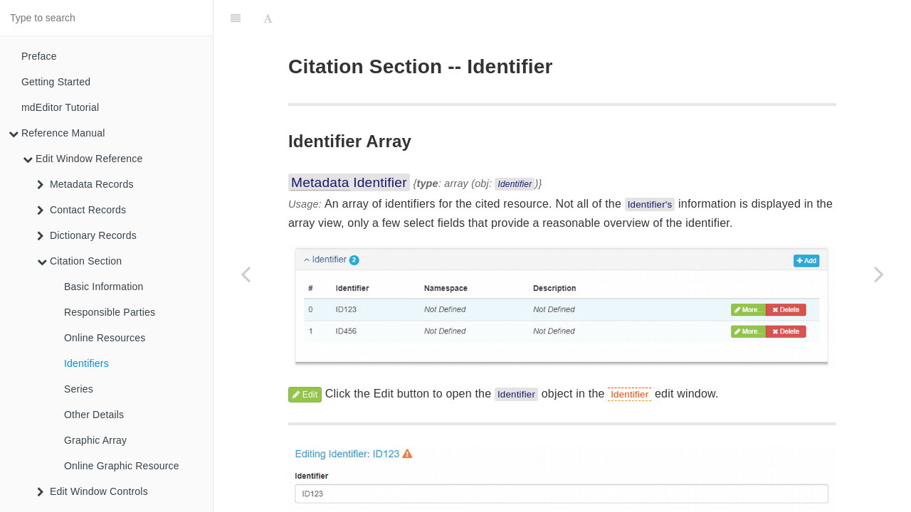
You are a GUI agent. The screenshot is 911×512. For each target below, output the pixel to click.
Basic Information (104, 286)
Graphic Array (95, 440)
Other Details (94, 414)
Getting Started (55, 81)
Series (78, 389)
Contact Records (81, 209)
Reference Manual (57, 133)
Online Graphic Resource (121, 465)
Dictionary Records (87, 235)
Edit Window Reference (83, 158)
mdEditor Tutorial (60, 107)
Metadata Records (85, 184)
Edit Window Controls (92, 491)
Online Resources (104, 337)
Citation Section (79, 261)
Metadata (320, 146)
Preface (39, 56)
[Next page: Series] (879, 274)
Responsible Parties (109, 312)
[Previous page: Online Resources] (246, 274)
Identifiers (86, 363)
